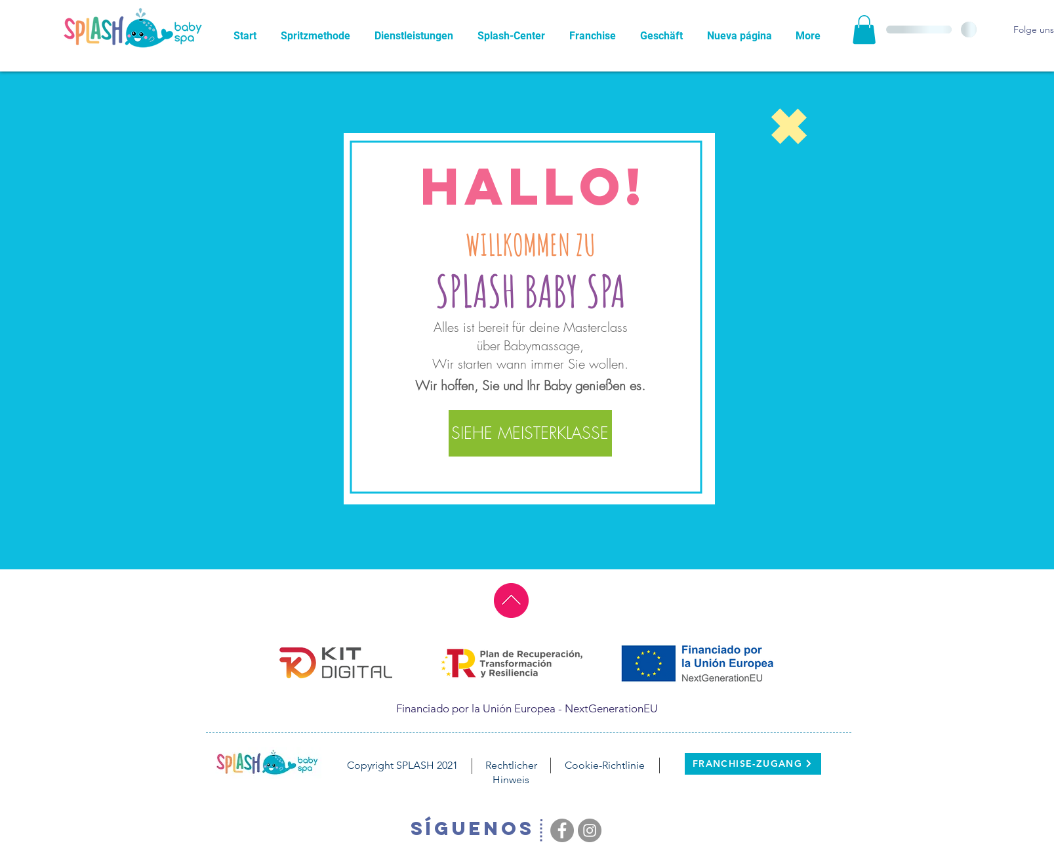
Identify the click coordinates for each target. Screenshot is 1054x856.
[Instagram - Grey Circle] (589, 830)
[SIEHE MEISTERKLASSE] (530, 433)
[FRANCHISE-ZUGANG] (753, 764)
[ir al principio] (511, 600)
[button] (864, 29)
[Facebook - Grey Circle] (562, 830)
